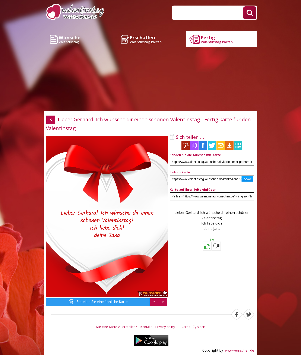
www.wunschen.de (239, 350)
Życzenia (199, 327)
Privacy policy (165, 327)
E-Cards (184, 327)
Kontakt (146, 327)
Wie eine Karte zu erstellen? (116, 327)
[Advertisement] (150, 79)
